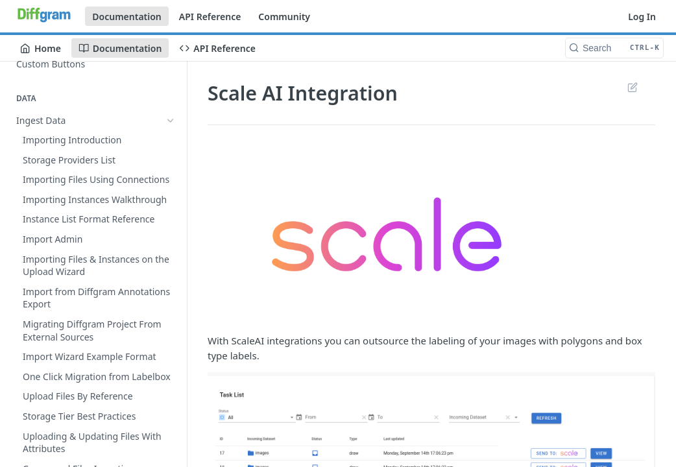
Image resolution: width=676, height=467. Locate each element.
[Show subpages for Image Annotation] (170, 412)
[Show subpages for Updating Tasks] (170, 255)
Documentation (127, 16)
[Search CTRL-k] (614, 48)
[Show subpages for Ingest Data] (170, 120)
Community (284, 16)
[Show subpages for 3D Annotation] (170, 452)
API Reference (210, 16)
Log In (642, 16)
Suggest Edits (632, 87)
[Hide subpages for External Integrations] (170, 275)
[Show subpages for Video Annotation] (170, 432)
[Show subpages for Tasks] (170, 216)
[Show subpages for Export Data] (170, 140)
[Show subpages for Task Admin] (170, 235)
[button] (431, 234)
